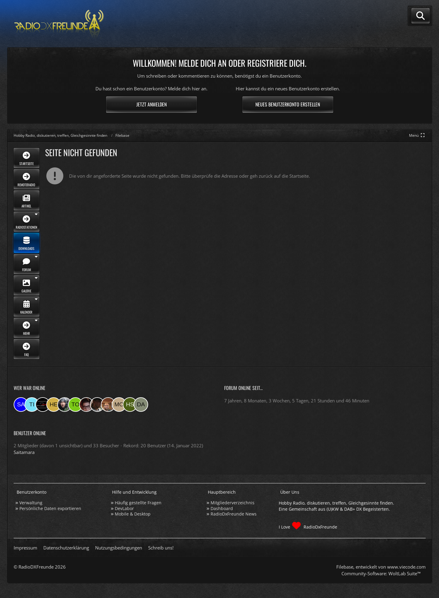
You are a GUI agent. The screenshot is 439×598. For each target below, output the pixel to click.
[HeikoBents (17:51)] (53, 404)
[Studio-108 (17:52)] (42, 404)
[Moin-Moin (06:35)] (119, 404)
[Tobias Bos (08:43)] (108, 404)
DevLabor (124, 508)
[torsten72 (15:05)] (75, 404)
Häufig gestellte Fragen (138, 503)
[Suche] (420, 15)
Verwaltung (30, 503)
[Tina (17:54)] (32, 404)
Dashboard (222, 508)
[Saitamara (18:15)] (21, 404)
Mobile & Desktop (133, 514)
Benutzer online (30, 433)
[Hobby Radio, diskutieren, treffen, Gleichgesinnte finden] (59, 24)
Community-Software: (381, 573)
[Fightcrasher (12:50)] (97, 404)
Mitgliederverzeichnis (232, 503)
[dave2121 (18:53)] (141, 404)
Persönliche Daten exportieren (50, 508)
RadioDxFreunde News (234, 514)
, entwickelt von (381, 567)
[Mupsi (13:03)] (86, 404)
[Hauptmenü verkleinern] (417, 135)
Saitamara (24, 452)
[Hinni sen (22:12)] (130, 404)
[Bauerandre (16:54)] (64, 404)
